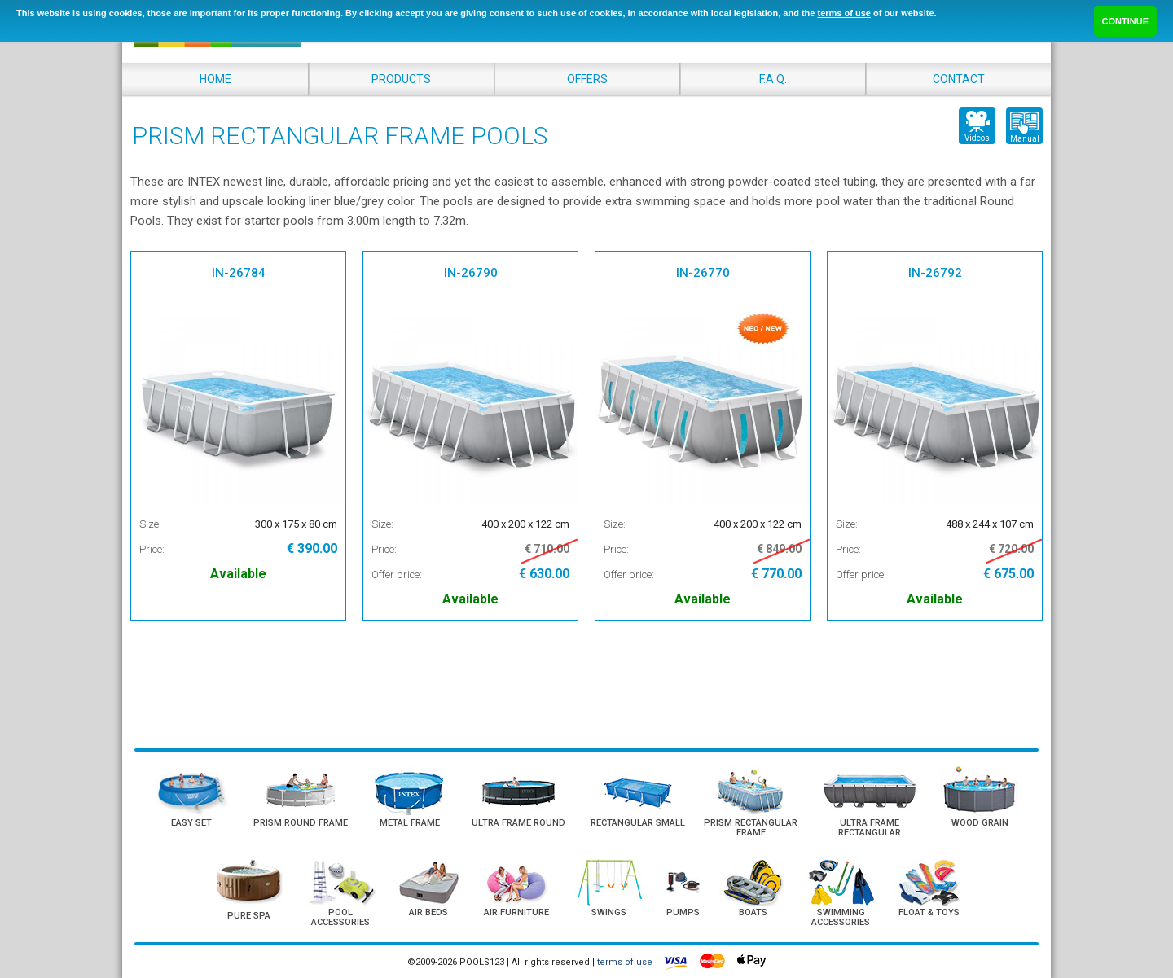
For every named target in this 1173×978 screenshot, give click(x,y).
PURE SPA (248, 915)
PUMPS (683, 912)
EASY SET (191, 823)
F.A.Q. (773, 79)
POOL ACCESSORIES (340, 917)
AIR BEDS (428, 912)
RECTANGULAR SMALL (638, 823)
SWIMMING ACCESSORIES (840, 917)
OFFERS (587, 79)
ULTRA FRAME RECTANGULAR (869, 828)
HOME (215, 79)
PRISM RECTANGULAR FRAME (750, 828)
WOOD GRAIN (979, 823)
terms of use (843, 13)
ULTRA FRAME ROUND (518, 823)
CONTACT (959, 79)
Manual (1024, 138)
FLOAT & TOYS (929, 912)
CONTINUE (1125, 21)
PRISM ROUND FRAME (300, 823)
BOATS (753, 912)
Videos (977, 138)
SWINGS (608, 912)
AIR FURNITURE (516, 912)
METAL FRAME (410, 823)
